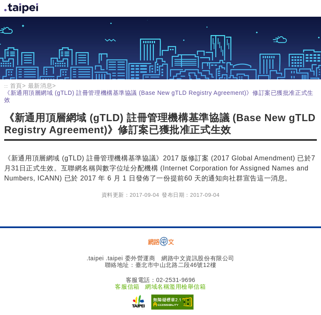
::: (6, 86)
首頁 (22, 8)
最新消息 (40, 85)
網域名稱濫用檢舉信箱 (175, 286)
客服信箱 (127, 286)
